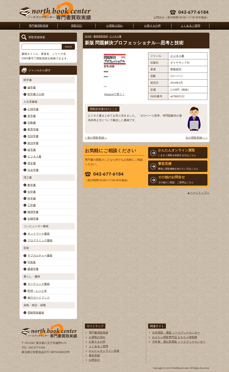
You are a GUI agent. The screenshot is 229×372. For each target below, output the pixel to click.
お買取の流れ (114, 25)
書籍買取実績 (101, 36)
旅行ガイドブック (38, 297)
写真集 (31, 262)
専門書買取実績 (38, 25)
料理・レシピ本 (37, 290)
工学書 (31, 205)
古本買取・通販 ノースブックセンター (176, 332)
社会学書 (33, 170)
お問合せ (94, 360)
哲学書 (31, 116)
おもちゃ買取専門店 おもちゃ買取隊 (174, 337)
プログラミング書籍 (39, 240)
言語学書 (33, 136)
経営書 (31, 149)
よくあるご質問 (190, 25)
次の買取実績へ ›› (196, 137)
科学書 (31, 198)
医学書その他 (35, 94)
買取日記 (76, 25)
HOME (88, 36)
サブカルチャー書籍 (39, 255)
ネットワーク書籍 (38, 233)
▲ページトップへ (198, 192)
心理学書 (33, 109)
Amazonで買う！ (114, 94)
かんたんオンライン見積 (104, 350)
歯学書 (31, 87)
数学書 (31, 185)
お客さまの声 (152, 25)
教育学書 (33, 129)
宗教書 (31, 122)
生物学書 (33, 218)
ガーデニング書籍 (38, 284)
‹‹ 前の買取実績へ (96, 137)
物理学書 (33, 212)
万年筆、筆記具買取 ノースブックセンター (178, 341)
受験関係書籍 (35, 312)
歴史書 (31, 163)
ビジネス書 (115, 36)
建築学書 (33, 268)
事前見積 (94, 355)
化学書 (31, 191)
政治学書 (33, 143)
